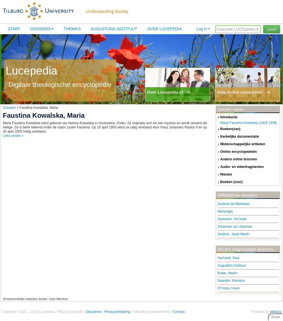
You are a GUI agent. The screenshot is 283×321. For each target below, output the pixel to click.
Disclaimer (93, 312)
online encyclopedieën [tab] (236, 152)
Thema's (72, 29)
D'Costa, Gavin (228, 288)
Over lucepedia (164, 29)
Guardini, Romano (231, 281)
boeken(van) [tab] (228, 129)
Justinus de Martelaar (233, 204)
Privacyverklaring (117, 312)
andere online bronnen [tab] (236, 159)
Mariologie (225, 211)
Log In (203, 29)
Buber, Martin (227, 273)
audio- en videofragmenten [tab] (240, 167)
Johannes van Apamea (234, 226)
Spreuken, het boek (232, 219)
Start (14, 29)
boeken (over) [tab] (229, 182)
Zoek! (272, 29)
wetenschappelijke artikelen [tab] (240, 144)
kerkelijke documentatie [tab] (237, 137)
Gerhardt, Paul (228, 258)
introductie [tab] (227, 117)
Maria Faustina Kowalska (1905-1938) (248, 123)
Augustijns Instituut (114, 29)
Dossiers (42, 29)
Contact (178, 312)
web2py (276, 312)
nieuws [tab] (224, 174)
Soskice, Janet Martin (233, 234)
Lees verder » (13, 136)
